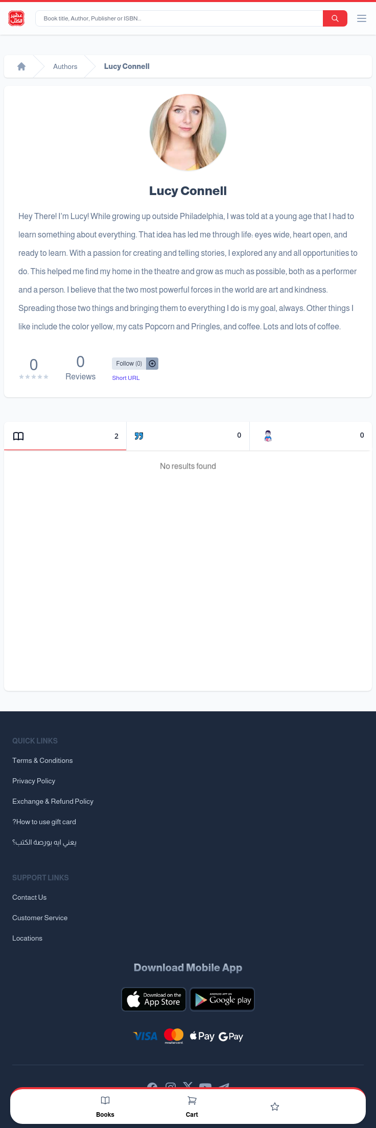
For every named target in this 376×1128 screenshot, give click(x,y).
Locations (27, 938)
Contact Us (29, 897)
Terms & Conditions (42, 760)
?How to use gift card (44, 822)
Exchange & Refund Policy (52, 801)
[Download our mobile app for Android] (222, 999)
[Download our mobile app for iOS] (153, 999)
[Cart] (192, 1100)
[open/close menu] (362, 18)
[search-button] (335, 18)
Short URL (125, 377)
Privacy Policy (33, 781)
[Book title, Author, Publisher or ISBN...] (181, 18)
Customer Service (39, 918)
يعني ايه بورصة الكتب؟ (44, 842)
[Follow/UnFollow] (129, 363)
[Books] (105, 1100)
